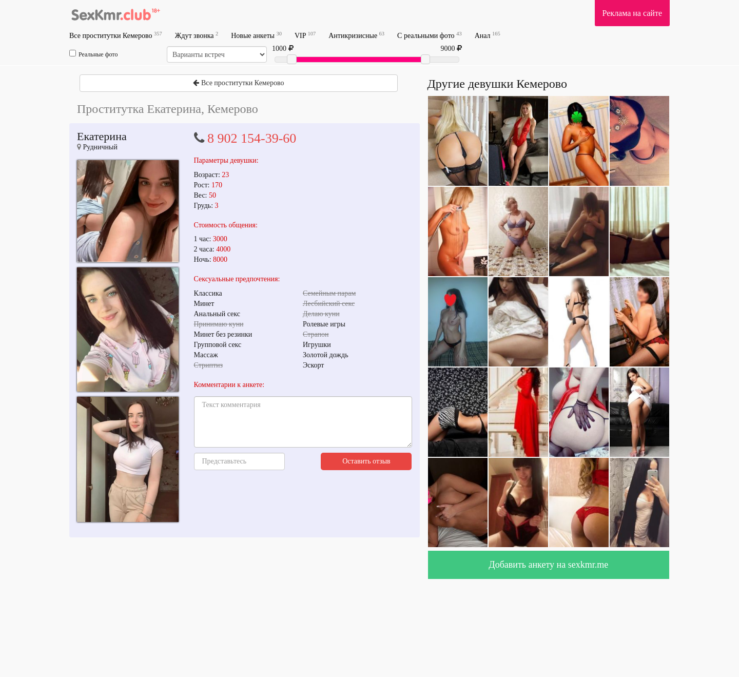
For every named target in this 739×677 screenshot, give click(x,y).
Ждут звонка (196, 35)
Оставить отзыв (366, 461)
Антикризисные (356, 35)
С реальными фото (429, 35)
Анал (487, 35)
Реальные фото (93, 54)
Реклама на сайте (632, 13)
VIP (305, 35)
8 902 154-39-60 (251, 138)
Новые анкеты (256, 35)
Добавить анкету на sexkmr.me (548, 564)
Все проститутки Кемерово (115, 35)
